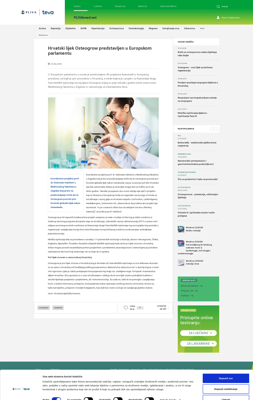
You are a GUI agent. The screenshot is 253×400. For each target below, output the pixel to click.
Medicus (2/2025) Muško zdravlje (190, 229)
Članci (77, 6)
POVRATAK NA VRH (161, 307)
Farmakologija (184, 154)
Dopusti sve (226, 370)
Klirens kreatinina (189, 285)
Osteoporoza (184, 187)
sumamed (58, 308)
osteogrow (43, 308)
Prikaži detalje (168, 391)
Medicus (142, 6)
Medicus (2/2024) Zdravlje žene (190, 262)
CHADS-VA (187, 290)
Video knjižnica (168, 6)
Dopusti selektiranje (226, 380)
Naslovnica (43, 35)
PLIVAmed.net (85, 17)
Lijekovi (98, 6)
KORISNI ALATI (189, 280)
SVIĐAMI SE (136, 307)
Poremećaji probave (187, 172)
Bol (179, 136)
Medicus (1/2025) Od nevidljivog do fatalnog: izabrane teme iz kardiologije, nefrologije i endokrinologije (195, 247)
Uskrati (226, 391)
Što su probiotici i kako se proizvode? (198, 179)
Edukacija (120, 6)
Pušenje (185, 295)
